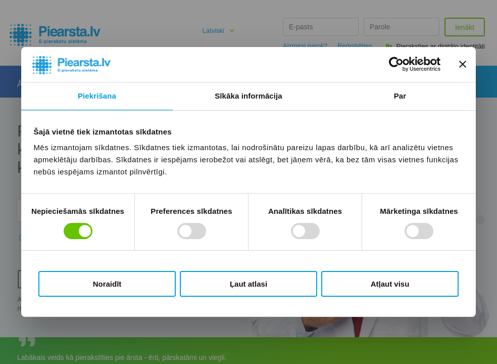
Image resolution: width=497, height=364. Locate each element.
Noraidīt (107, 284)
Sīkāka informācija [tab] (248, 96)
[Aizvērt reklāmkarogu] (462, 64)
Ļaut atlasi (248, 284)
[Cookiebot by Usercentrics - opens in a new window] (396, 64)
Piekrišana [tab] (97, 96)
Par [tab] (400, 96)
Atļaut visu (390, 284)
